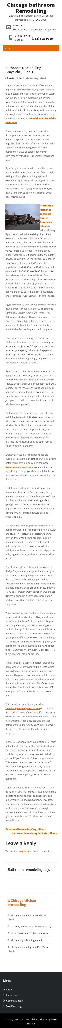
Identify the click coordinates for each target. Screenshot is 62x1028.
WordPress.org (14, 1006)
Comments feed (14, 1000)
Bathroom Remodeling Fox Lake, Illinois (34, 833)
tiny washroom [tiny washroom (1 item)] (15, 880)
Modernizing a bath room (19, 467)
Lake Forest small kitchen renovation (30, 933)
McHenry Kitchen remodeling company (31, 926)
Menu (8, 48)
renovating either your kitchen (22, 708)
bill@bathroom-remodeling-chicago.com (34, 29)
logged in (24, 851)
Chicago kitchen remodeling (22, 902)
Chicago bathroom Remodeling (31, 7)
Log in (9, 989)
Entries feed (12, 995)
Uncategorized (37, 78)
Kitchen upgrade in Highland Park (28, 940)
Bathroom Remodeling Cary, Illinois (25, 829)
